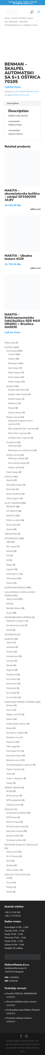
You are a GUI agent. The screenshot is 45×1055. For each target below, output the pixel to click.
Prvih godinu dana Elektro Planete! (23, 1009)
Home (7, 18)
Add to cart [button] (35, 209)
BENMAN (29, 91)
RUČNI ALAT (24, 95)
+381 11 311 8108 (16, 2)
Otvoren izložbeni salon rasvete (21, 1001)
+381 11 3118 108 (12, 912)
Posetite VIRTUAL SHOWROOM (21, 993)
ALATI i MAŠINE (19, 18)
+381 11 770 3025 (31, 2)
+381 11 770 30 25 (13, 915)
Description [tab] (13, 103)
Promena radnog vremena (18, 1018)
